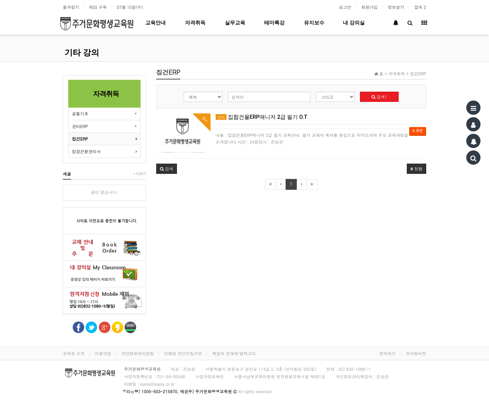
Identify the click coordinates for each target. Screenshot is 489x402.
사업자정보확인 (209, 376)
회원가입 (369, 7)
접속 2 (420, 7)
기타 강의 (82, 52)
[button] (166, 169)
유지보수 (314, 23)
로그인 (345, 7)
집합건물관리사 (86, 151)
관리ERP (80, 126)
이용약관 (103, 353)
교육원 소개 (74, 353)
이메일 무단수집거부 (183, 353)
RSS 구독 (98, 7)
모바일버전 (416, 353)
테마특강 (274, 23)
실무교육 (235, 23)
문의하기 (387, 353)
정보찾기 (396, 7)
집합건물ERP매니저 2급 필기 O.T (261, 117)
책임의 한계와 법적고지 (234, 353)
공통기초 (80, 113)
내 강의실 (354, 23)
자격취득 (195, 23)
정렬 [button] (416, 168)
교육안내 (155, 23)
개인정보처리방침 (137, 353)
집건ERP (80, 139)
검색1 (379, 96)
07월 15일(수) (130, 7)
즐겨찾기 (71, 7)
